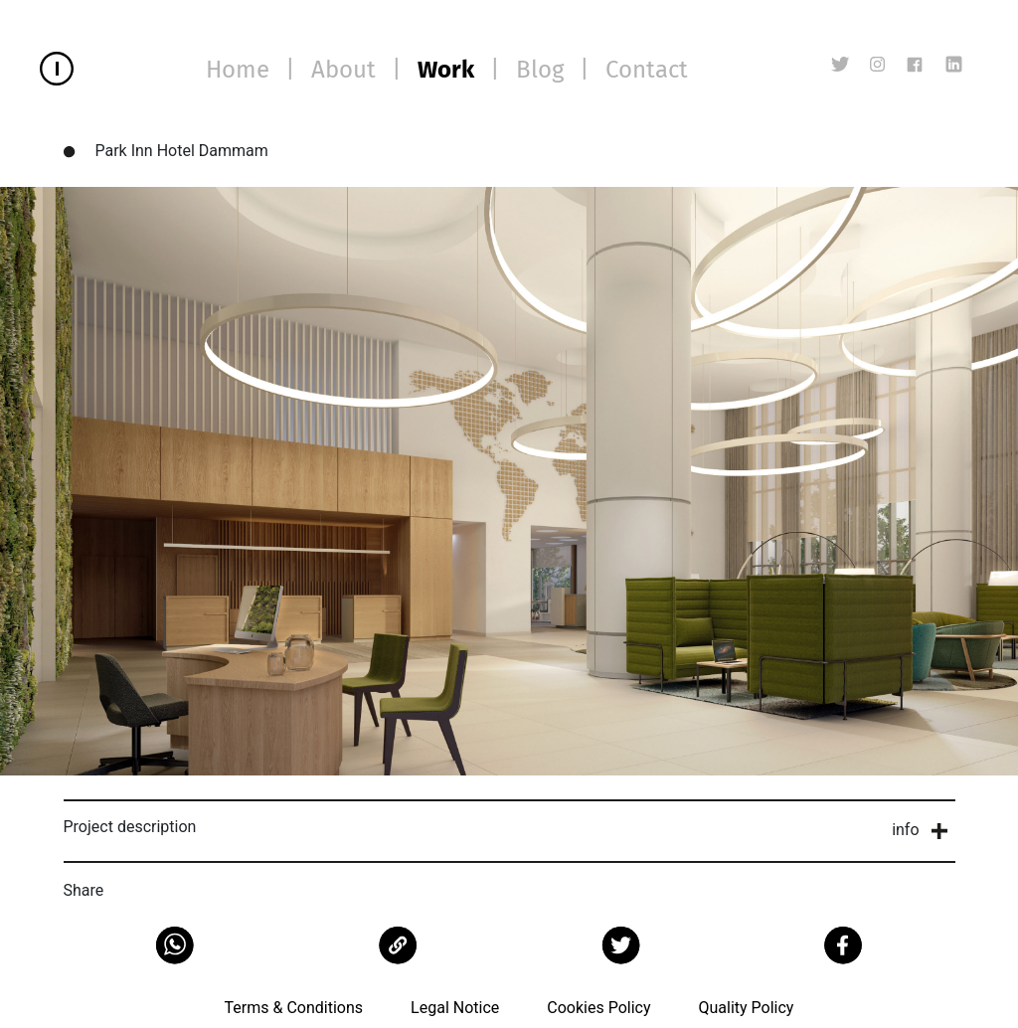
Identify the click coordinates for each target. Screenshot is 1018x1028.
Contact (646, 70)
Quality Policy (745, 1007)
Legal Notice (455, 1007)
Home (237, 70)
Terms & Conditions (294, 1007)
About (343, 70)
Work (446, 70)
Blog (540, 70)
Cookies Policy (598, 1007)
